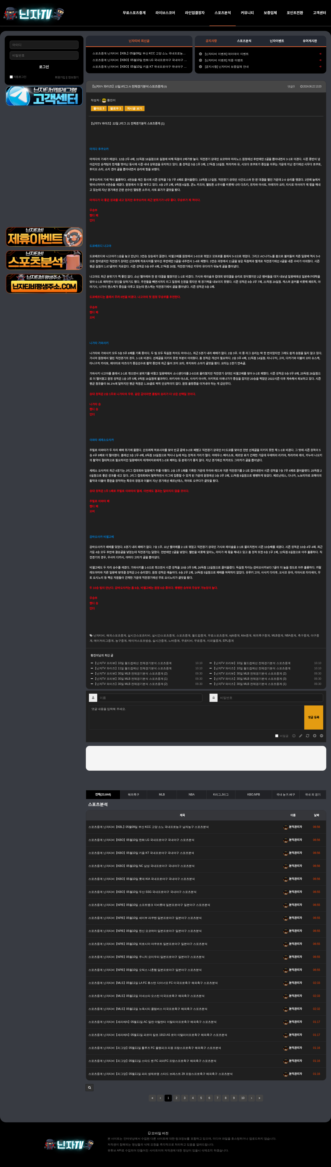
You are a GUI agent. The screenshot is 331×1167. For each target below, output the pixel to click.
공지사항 (211, 41)
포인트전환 (295, 13)
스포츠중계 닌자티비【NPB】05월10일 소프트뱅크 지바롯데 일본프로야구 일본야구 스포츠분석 (149, 905)
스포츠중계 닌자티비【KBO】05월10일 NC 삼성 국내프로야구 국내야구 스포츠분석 (141, 866)
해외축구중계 (261, 635)
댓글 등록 (313, 717)
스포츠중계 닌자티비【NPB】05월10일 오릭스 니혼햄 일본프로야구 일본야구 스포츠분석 (145, 970)
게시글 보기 (134, 108)
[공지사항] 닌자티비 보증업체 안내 (260, 66)
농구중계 (121, 640)
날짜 (316, 815)
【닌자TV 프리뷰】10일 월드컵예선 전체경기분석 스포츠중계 (131, 663)
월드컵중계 (199, 635)
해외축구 (133, 794)
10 (242, 1098)
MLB (162, 794)
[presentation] (206, 757)
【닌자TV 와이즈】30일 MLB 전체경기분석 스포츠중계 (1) (247, 684)
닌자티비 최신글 (139, 41)
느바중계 (174, 640)
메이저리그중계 (104, 640)
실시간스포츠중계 (163, 635)
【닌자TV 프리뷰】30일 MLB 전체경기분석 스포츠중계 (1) (129, 678)
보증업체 (270, 13)
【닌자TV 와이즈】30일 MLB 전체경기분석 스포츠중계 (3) (247, 678)
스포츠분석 (222, 13)
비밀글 (281, 736)
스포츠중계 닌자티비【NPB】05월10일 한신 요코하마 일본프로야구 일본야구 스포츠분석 (145, 931)
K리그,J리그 (221, 794)
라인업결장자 (195, 13)
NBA (192, 794)
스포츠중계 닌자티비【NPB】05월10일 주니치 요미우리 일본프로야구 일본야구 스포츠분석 (146, 957)
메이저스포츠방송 (139, 640)
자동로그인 (18, 76)
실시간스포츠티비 (139, 635)
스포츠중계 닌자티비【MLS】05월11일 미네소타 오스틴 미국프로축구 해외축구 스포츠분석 (146, 996)
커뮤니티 (247, 13)
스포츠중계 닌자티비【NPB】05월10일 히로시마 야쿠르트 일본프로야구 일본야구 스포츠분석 (147, 944)
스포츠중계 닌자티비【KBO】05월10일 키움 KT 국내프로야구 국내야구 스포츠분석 (139, 66)
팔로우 (115, 108)
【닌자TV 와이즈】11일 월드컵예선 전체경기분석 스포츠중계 (131, 668)
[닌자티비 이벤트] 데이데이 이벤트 (260, 53)
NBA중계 (290, 635)
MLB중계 (277, 635)
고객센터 (319, 13)
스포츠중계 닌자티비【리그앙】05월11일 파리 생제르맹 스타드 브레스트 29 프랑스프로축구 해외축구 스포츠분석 (160, 1074)
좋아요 (98, 108)
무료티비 (187, 640)
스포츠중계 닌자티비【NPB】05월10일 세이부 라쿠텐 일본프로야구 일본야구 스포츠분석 (145, 918)
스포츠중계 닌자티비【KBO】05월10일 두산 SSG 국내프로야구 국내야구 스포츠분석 (142, 892)
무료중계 (199, 640)
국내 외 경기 (313, 794)
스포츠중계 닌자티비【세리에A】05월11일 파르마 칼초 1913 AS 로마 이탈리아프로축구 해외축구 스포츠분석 (157, 1035)
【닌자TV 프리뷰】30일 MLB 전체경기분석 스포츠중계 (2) (129, 673)
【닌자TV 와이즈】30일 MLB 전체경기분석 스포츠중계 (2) (129, 684)
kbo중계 (246, 635)
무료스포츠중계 (134, 13)
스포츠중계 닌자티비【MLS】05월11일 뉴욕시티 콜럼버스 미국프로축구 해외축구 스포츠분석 (147, 1009)
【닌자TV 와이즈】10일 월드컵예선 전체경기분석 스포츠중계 (249, 668)
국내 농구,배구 (285, 794)
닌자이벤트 (277, 41)
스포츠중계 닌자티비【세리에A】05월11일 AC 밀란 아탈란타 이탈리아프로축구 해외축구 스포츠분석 (152, 1022)
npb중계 (234, 635)
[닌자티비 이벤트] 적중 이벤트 (260, 60)
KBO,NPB (253, 794)
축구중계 (303, 635)
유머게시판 (310, 41)
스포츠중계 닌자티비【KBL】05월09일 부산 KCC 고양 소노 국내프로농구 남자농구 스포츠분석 (139, 53)
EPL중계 (228, 640)
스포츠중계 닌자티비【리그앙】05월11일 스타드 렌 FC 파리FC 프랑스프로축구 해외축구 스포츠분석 (152, 1061)
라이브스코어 (165, 13)
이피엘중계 (214, 640)
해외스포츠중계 (116, 635)
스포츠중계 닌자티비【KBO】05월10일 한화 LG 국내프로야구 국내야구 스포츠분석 (139, 60)
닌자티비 (99, 635)
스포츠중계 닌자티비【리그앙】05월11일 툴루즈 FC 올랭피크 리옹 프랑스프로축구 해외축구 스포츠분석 (154, 1048)
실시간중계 (159, 640)
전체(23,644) (103, 794)
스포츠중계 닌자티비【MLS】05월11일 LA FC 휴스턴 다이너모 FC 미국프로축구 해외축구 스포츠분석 (153, 983)
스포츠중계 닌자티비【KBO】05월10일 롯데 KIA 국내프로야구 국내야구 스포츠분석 (141, 879)
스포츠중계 (183, 635)
